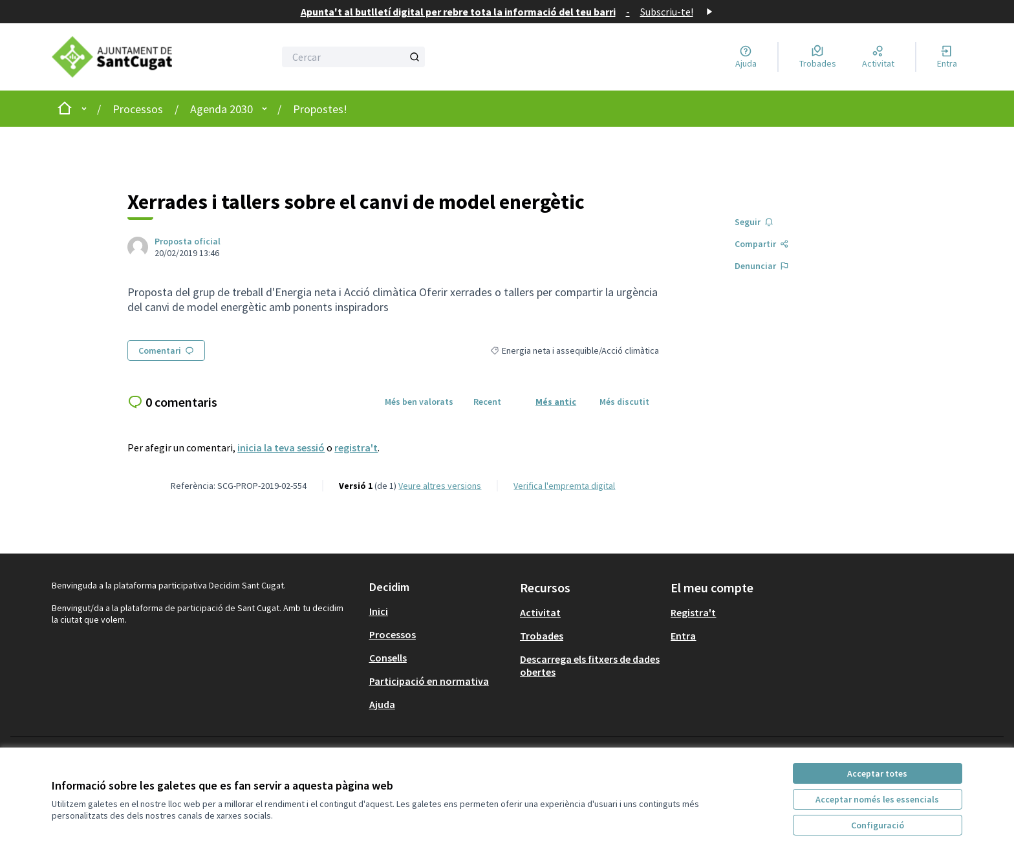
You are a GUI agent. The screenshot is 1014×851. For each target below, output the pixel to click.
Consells (388, 657)
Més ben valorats (419, 401)
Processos (138, 109)
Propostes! (320, 109)
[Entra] (947, 57)
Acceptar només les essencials (877, 799)
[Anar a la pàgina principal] (123, 57)
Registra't (693, 612)
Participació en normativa (429, 680)
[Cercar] (353, 57)
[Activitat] (878, 57)
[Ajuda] (746, 57)
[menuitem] (439, 611)
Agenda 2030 (221, 109)
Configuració (877, 825)
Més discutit (624, 401)
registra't (356, 447)
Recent (487, 401)
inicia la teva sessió (281, 447)
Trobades (541, 635)
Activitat (540, 612)
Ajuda (382, 704)
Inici (378, 611)
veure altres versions (439, 485)
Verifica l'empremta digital (564, 485)
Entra (683, 635)
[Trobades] (817, 57)
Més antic (555, 401)
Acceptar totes (877, 773)
